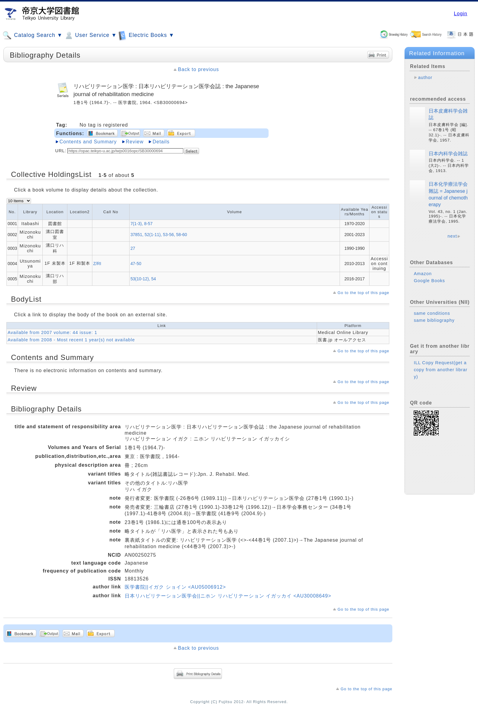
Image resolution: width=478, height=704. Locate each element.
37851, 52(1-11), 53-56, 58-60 (158, 234)
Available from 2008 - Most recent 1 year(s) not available (71, 339)
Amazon (423, 273)
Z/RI (97, 263)
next (452, 236)
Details (160, 141)
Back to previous (198, 69)
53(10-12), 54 (143, 278)
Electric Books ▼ (146, 35)
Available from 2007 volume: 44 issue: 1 (52, 332)
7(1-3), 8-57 (141, 223)
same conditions (432, 313)
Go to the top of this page (363, 292)
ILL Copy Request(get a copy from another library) (440, 369)
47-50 (135, 263)
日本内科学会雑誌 (448, 153)
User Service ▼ (90, 35)
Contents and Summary (88, 141)
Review (135, 141)
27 (132, 248)
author (425, 77)
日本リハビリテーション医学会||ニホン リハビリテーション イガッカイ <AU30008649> (228, 595)
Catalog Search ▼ (32, 35)
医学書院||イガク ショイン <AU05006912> (175, 587)
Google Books (429, 280)
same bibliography (434, 320)
